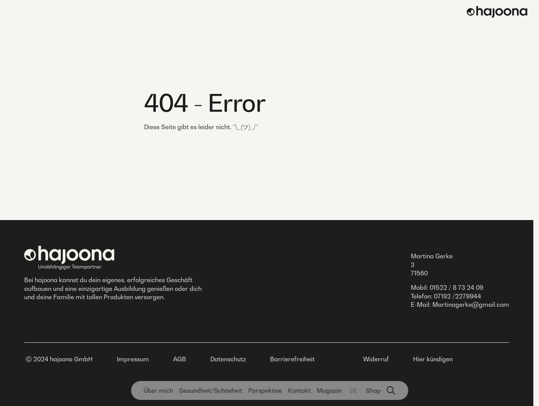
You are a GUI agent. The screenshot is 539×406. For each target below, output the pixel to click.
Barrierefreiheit (292, 359)
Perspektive (265, 390)
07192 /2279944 (457, 296)
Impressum (133, 359)
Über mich (158, 390)
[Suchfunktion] (391, 390)
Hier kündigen (433, 359)
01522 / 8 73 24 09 (456, 287)
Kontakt (299, 390)
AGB (179, 359)
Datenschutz (228, 359)
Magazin (329, 390)
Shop (373, 390)
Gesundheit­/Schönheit (210, 390)
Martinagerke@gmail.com (470, 304)
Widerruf (376, 359)
